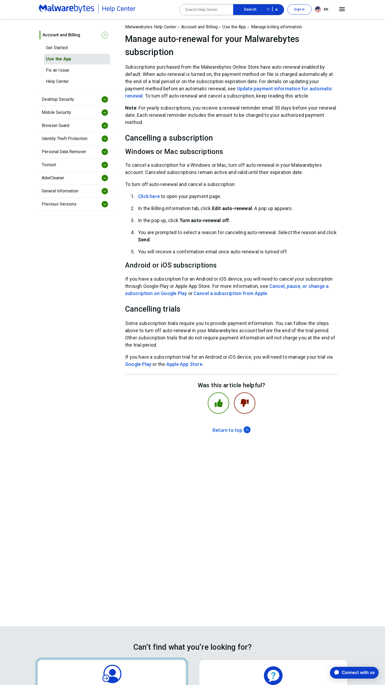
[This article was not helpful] (244, 403)
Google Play (138, 364)
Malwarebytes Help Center (150, 26)
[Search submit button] (268, 9)
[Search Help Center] (206, 9)
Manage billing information (276, 26)
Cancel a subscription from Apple (230, 293)
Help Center (57, 81)
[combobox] (322, 9)
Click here (149, 196)
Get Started (57, 47)
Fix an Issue (57, 70)
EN (321, 9)
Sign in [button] (299, 9)
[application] (350, 672)
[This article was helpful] (218, 403)
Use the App (58, 58)
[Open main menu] (342, 9)
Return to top (232, 430)
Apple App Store (184, 364)
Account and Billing (199, 26)
